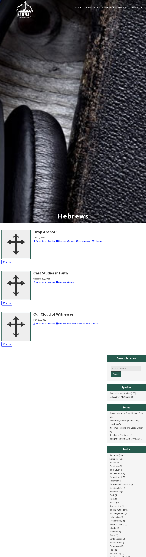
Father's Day (115, 553)
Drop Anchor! (45, 232)
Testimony (114, 480)
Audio (7, 262)
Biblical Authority (118, 509)
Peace (112, 535)
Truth (112, 498)
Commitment (116, 477)
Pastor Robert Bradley (120, 393)
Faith (112, 495)
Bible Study (115, 469)
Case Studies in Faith (50, 273)
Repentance (115, 491)
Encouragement (117, 513)
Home (78, 7)
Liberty (113, 528)
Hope (112, 549)
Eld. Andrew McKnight (120, 396)
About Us (90, 7)
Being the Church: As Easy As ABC (125, 438)
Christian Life (116, 488)
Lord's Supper (116, 538)
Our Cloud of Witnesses (53, 314)
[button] (97, 7)
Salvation (114, 455)
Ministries (106, 7)
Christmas (114, 466)
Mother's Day (116, 520)
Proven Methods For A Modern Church (127, 413)
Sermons (122, 7)
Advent (113, 462)
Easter (113, 502)
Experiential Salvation (120, 484)
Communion (115, 546)
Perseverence (116, 473)
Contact (135, 7)
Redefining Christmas (119, 435)
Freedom (114, 531)
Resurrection (115, 506)
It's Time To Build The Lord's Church (126, 427)
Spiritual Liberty (117, 524)
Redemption (115, 542)
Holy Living (115, 517)
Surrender (114, 458)
